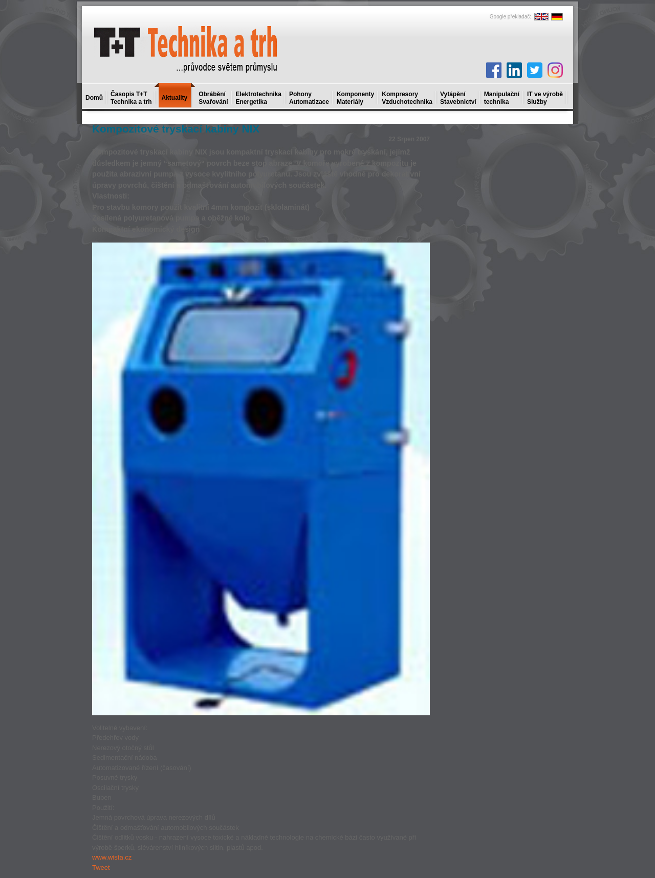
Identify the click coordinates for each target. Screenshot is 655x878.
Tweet (101, 867)
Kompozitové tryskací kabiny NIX (175, 129)
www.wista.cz (112, 857)
